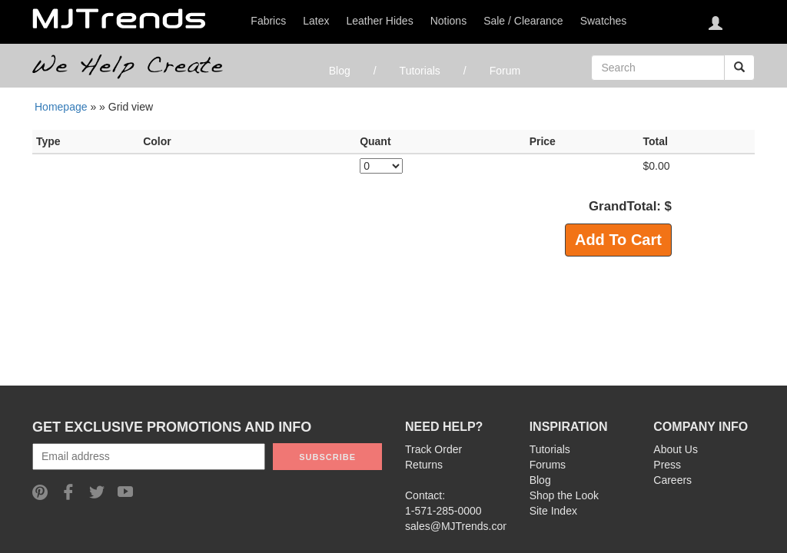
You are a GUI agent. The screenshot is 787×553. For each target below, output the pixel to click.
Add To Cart (618, 239)
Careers (672, 480)
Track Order (433, 449)
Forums (548, 465)
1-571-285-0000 (443, 511)
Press (667, 465)
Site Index (553, 511)
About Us (675, 449)
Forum (505, 71)
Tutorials (420, 71)
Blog (339, 71)
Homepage (61, 107)
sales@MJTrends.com (458, 526)
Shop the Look (564, 495)
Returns (424, 465)
